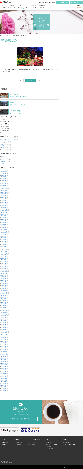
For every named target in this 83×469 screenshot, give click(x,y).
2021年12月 (4, 249)
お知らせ (3, 156)
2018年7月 (3, 319)
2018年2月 (3, 327)
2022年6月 (3, 239)
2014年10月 (4, 381)
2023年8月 (3, 215)
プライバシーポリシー (69, 444)
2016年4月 (3, 363)
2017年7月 (3, 339)
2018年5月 (3, 322)
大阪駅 (2, 145)
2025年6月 (3, 178)
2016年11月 (4, 353)
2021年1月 (3, 268)
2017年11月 (4, 332)
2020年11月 (4, 271)
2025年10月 (4, 171)
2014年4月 (3, 390)
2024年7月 (3, 197)
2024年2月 (3, 205)
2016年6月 (3, 359)
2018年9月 (3, 315)
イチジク (3, 149)
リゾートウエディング (33, 440)
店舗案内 (4, 444)
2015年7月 (3, 370)
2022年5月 (3, 241)
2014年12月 (4, 378)
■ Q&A (46, 2)
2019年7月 (3, 298)
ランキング (18, 444)
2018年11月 (4, 312)
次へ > (40, 80)
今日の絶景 (13, 41)
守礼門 (12, 103)
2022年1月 (3, 248)
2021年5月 (3, 261)
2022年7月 (3, 237)
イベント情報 (4, 158)
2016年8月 (3, 358)
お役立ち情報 (5, 442)
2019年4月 (3, 303)
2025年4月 (3, 182)
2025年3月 (3, 183)
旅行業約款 (66, 442)
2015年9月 (3, 366)
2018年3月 (3, 325)
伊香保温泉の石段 (16, 111)
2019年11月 (4, 292)
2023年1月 (3, 227)
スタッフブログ (5, 159)
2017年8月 (3, 337)
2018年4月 (3, 324)
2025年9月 (3, 173)
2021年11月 (4, 251)
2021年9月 (3, 254)
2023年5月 (3, 221)
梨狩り (2, 144)
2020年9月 (3, 275)
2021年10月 (4, 253)
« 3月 (1, 132)
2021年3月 (3, 265)
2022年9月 (3, 234)
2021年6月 (3, 259)
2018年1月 (3, 329)
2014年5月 (3, 388)
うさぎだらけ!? (15, 94)
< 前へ (20, 80)
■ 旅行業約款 (52, 2)
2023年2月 (3, 226)
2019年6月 (3, 300)
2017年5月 (3, 342)
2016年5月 (3, 361)
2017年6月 (3, 341)
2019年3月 (3, 305)
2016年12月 (4, 351)
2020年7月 (3, 278)
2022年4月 (3, 242)
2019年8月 (3, 297)
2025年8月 (3, 175)
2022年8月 (3, 236)
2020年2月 (3, 287)
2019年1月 (3, 309)
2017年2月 (3, 348)
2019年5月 (3, 302)
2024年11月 (4, 190)
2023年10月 (4, 212)
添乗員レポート (5, 163)
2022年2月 (3, 246)
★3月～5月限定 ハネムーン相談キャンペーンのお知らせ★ (10, 140)
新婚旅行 (17, 440)
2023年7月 (3, 217)
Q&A (64, 440)
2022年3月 (3, 244)
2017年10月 (4, 334)
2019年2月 (3, 307)
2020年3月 (3, 285)
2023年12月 (4, 209)
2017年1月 (3, 349)
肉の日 (2, 147)
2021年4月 (3, 263)
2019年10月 (4, 293)
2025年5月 (3, 180)
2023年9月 (3, 214)
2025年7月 (3, 176)
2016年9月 (3, 356)
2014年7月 (3, 385)
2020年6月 (3, 280)
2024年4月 (3, 202)
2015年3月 (3, 376)
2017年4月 (3, 344)
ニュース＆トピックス (51, 444)
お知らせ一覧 (8, 35)
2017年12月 (4, 331)
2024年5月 (3, 200)
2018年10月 (4, 314)
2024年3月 (3, 204)
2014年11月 (4, 380)
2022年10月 (4, 232)
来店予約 (49, 442)
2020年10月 (4, 273)
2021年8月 (3, 256)
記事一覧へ (30, 80)
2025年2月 (3, 185)
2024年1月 (3, 207)
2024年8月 (3, 195)
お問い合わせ (49, 440)
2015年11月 (4, 364)
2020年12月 (4, 270)
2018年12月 (4, 310)
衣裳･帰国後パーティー (34, 444)
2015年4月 (3, 375)
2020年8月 (3, 276)
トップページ (5, 440)
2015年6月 (3, 371)
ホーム (2, 35)
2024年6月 (3, 199)
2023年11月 (4, 210)
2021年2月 (3, 266)
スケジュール (19, 442)
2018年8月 (3, 317)
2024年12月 (4, 188)
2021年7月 (3, 258)
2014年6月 (3, 386)
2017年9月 (3, 336)
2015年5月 (3, 373)
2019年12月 (4, 290)
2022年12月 (4, 229)
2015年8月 (3, 368)
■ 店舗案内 (41, 2)
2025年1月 (3, 187)
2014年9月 (3, 383)
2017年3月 (3, 346)
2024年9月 (3, 193)
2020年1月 (3, 288)
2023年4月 (3, 222)
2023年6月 (3, 219)
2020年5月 (3, 282)
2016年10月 (4, 354)
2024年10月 (4, 192)
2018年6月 (3, 320)
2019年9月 (3, 295)
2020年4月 (3, 283)
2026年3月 (3, 170)
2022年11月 (4, 231)
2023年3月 (3, 224)
